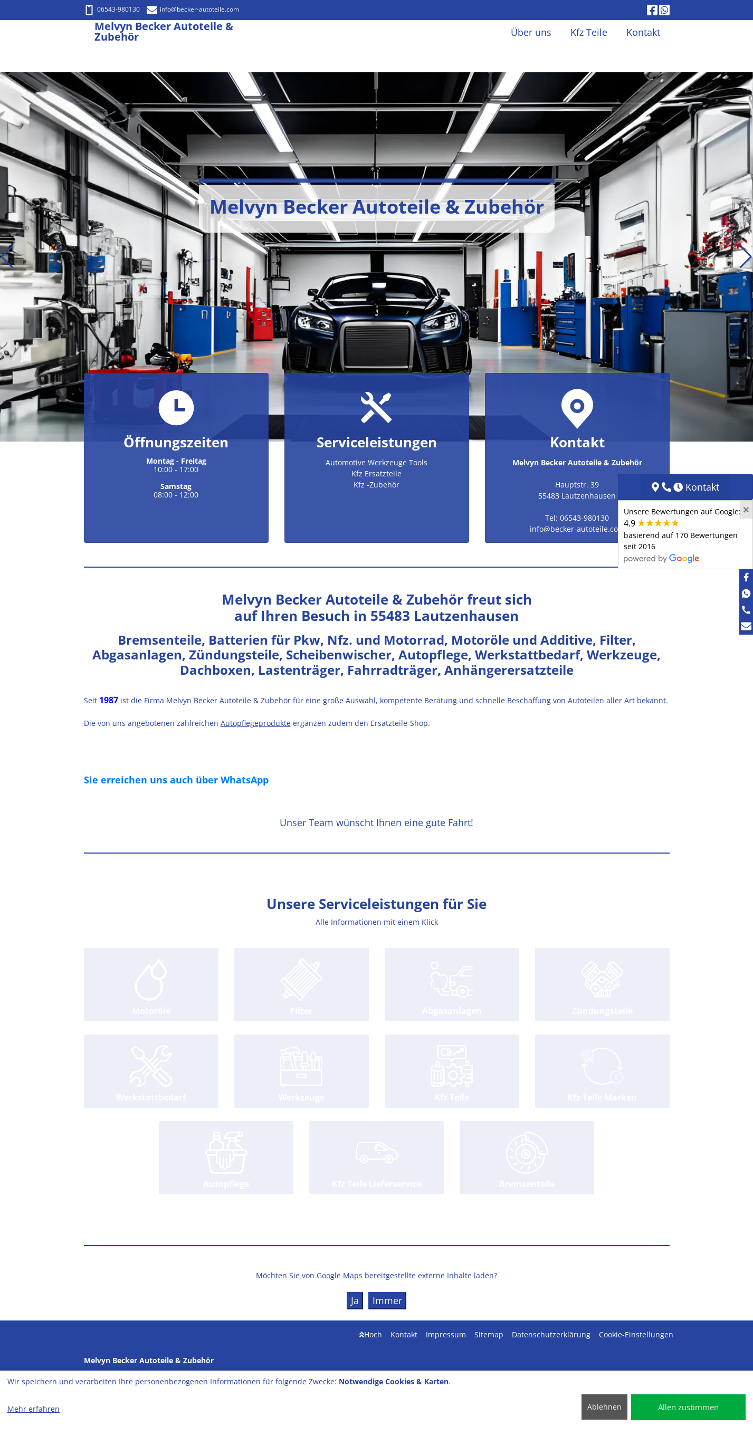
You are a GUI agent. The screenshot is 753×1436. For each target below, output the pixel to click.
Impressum (446, 1334)
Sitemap (488, 1334)
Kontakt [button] (643, 32)
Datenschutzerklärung (551, 1334)
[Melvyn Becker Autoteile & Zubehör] (89, 32)
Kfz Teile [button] (588, 32)
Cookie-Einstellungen (636, 1334)
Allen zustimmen (688, 1407)
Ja (355, 1300)
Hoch (370, 1334)
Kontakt (403, 1334)
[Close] (746, 510)
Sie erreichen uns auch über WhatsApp (176, 779)
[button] (7, 257)
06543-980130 (112, 9)
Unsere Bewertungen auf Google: (682, 534)
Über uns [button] (531, 32)
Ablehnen (604, 1407)
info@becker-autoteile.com (193, 9)
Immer (387, 1300)
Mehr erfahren (33, 1409)
